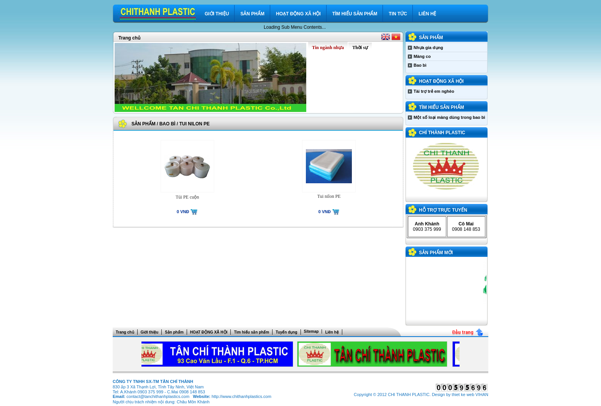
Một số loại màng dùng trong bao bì (449, 117)
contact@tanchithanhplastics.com (157, 396)
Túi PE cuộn (187, 197)
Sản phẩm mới (436, 252)
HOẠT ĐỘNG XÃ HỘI (298, 13)
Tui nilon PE (194, 124)
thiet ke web (463, 394)
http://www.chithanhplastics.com (241, 396)
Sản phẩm (252, 13)
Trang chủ (129, 38)
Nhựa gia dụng (428, 47)
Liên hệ (427, 13)
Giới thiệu (217, 13)
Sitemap (311, 331)
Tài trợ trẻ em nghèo (434, 91)
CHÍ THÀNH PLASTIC (442, 132)
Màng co (422, 56)
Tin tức (398, 13)
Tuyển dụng (286, 332)
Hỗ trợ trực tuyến (443, 210)
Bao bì (167, 124)
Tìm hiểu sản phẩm (355, 13)
